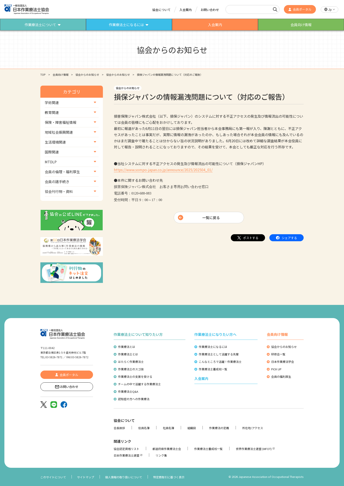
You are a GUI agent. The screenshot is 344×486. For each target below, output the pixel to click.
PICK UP (276, 369)
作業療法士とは (128, 354)
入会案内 (185, 9)
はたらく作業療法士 (131, 362)
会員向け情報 (60, 74)
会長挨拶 (119, 428)
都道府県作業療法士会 (166, 448)
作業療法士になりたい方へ (215, 334)
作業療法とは (126, 347)
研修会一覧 (278, 354)
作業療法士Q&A (128, 391)
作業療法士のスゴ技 (131, 369)
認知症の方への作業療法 (133, 399)
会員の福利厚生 (281, 376)
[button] (329, 9)
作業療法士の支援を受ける (135, 376)
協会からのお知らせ (87, 74)
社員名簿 (168, 428)
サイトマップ (85, 477)
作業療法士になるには (213, 347)
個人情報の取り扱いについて (123, 477)
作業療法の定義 (219, 428)
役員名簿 (144, 428)
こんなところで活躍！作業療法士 (220, 362)
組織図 (191, 428)
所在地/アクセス (252, 428)
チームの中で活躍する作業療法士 (139, 384)
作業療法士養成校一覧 (213, 369)
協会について (161, 9)
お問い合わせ (210, 9)
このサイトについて (53, 477)
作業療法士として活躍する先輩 (219, 354)
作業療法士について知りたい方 (138, 334)
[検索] (275, 9)
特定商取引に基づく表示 (169, 477)
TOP (43, 74)
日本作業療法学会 (282, 362)
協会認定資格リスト (126, 448)
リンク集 (161, 455)
